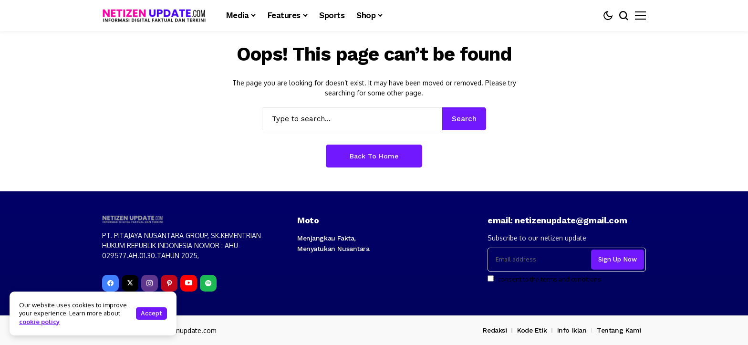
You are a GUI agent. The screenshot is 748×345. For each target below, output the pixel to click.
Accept (151, 313)
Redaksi (495, 330)
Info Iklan (572, 330)
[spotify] (208, 283)
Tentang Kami (619, 330)
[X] (130, 283)
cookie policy (39, 321)
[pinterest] (169, 283)
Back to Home (374, 156)
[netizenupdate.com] (157, 15)
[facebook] (110, 283)
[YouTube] (188, 283)
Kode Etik (532, 330)
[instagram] (149, 283)
